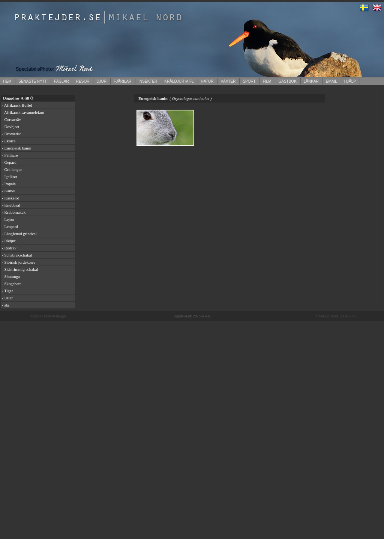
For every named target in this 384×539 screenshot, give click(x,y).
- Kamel (8, 191)
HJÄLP (350, 81)
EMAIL (331, 81)
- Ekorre (8, 141)
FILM (267, 81)
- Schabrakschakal (17, 255)
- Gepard (9, 162)
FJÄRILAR (122, 81)
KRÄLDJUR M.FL (179, 81)
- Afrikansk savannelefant (23, 112)
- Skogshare (11, 283)
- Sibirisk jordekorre (18, 262)
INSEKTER (147, 81)
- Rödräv (9, 248)
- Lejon (8, 219)
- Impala (9, 183)
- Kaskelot (10, 198)
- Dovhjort (10, 126)
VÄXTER (228, 81)
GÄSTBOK (287, 81)
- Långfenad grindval (19, 233)
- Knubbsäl (11, 205)
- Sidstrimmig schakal (20, 269)
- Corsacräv (11, 119)
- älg (5, 305)
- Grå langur (12, 169)
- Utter (7, 298)
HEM (7, 81)
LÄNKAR (311, 81)
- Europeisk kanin (16, 148)
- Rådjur (8, 241)
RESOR (83, 81)
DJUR (101, 81)
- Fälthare (10, 155)
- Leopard (10, 226)
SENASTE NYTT (32, 81)
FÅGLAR (61, 81)
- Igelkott (9, 176)
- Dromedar (11, 133)
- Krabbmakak (14, 212)
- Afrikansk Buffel (17, 105)
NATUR (207, 81)
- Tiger (7, 290)
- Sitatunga (11, 276)
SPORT (249, 81)
